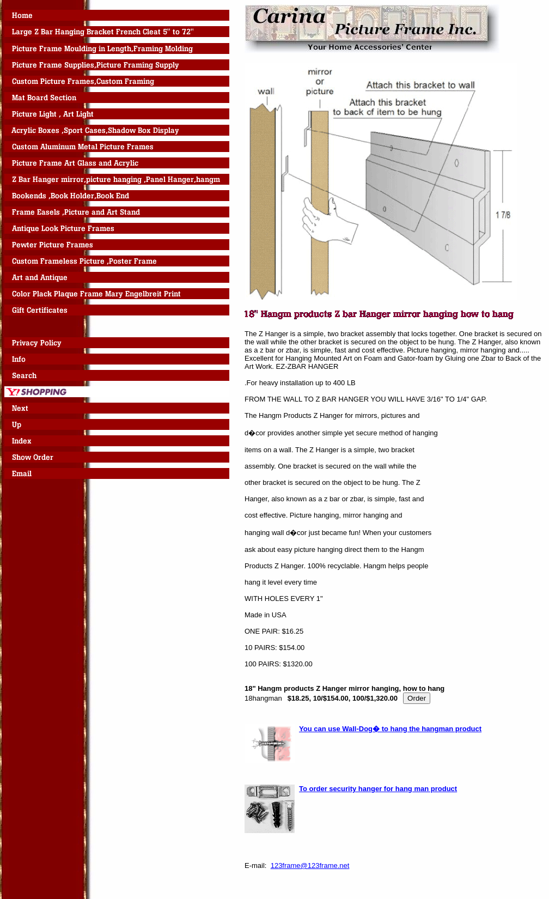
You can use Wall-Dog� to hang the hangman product (390, 729)
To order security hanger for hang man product (378, 789)
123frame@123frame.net (310, 865)
